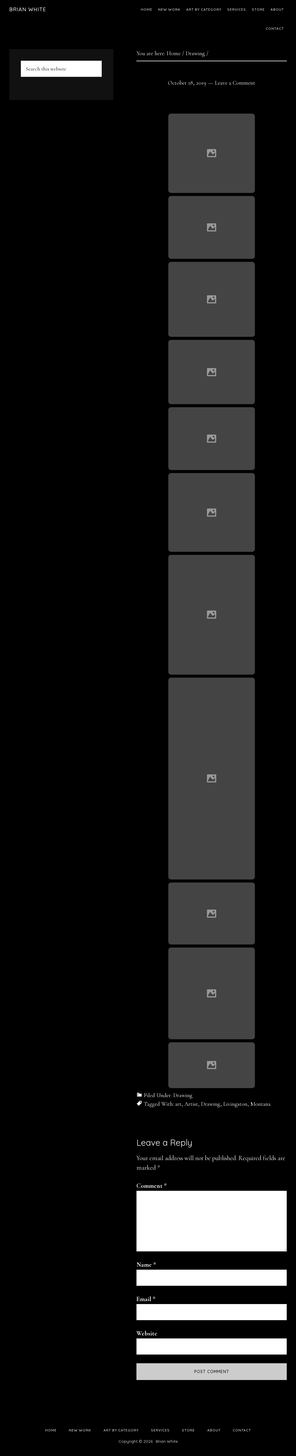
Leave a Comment (235, 82)
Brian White (27, 9)
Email (146, 1299)
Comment (151, 1186)
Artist (191, 1104)
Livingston (235, 1104)
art (178, 1104)
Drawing (183, 1095)
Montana (260, 1104)
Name (146, 1264)
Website (146, 1333)
